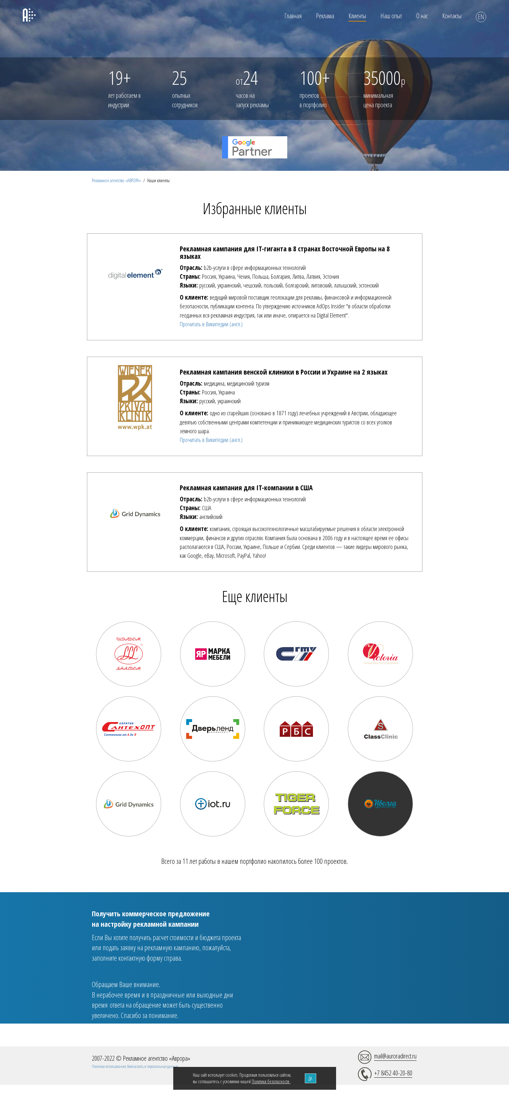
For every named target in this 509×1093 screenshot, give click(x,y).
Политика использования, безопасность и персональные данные (135, 1066)
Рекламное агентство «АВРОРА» (116, 180)
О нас (422, 15)
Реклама (325, 15)
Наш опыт (391, 15)
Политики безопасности (271, 1081)
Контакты (451, 15)
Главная (293, 15)
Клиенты (357, 15)
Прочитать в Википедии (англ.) (211, 324)
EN (481, 16)
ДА (310, 1078)
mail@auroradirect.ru (395, 1056)
